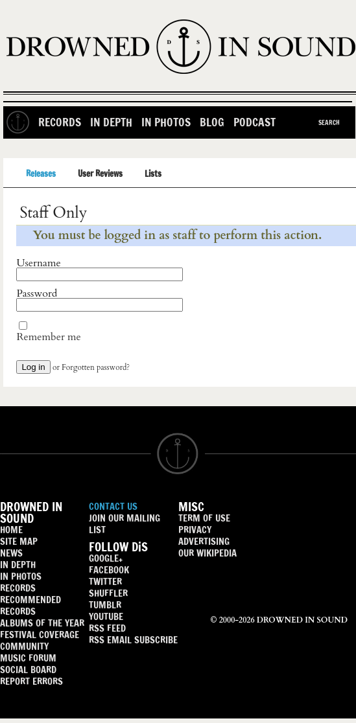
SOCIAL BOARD (28, 669)
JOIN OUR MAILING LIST (124, 523)
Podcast (254, 122)
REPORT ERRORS (31, 681)
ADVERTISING (204, 541)
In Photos (166, 122)
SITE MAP (19, 541)
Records (59, 122)
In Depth (111, 122)
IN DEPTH (18, 564)
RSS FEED (107, 628)
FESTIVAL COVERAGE (39, 634)
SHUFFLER (108, 593)
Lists (153, 173)
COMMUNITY (24, 646)
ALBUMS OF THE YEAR (42, 623)
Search (329, 122)
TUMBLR (105, 605)
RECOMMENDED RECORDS (30, 605)
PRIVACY (194, 529)
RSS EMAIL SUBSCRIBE (133, 640)
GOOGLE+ (106, 558)
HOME (11, 529)
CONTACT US (113, 506)
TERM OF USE (204, 518)
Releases (41, 173)
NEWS (11, 553)
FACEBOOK (109, 570)
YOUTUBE (106, 616)
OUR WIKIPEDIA (207, 553)
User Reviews (100, 173)
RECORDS (18, 588)
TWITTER (105, 581)
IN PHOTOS (21, 576)
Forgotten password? (96, 367)
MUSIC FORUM (28, 658)
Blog (212, 122)
